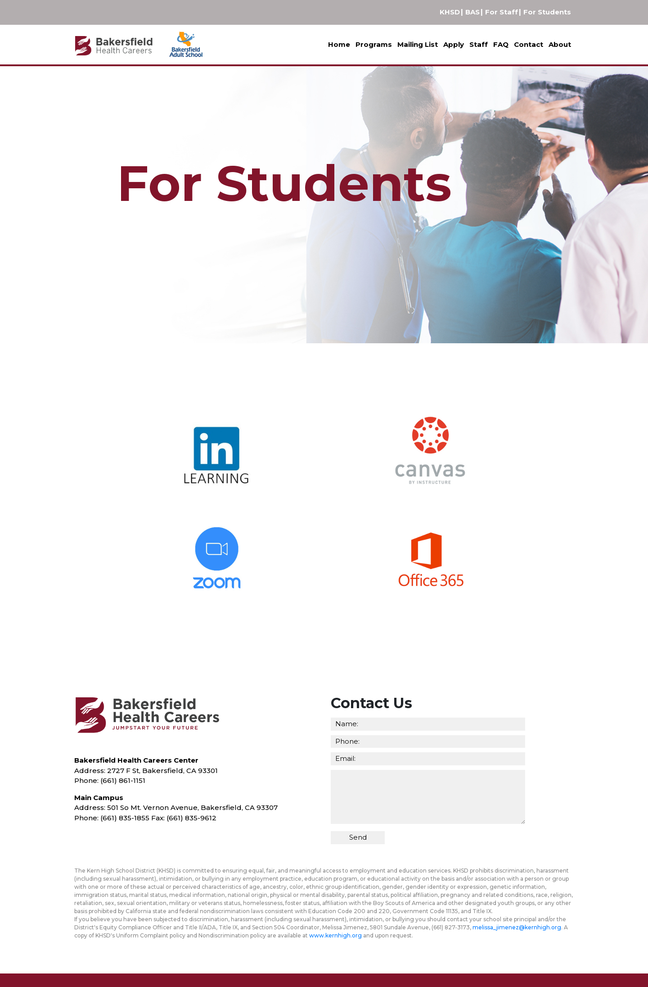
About (560, 44)
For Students (547, 12)
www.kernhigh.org (335, 935)
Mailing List (417, 44)
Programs (374, 44)
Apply (453, 44)
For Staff (501, 12)
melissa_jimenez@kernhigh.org (516, 927)
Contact (528, 44)
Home (339, 44)
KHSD (450, 12)
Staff (478, 44)
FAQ (500, 44)
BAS (472, 12)
